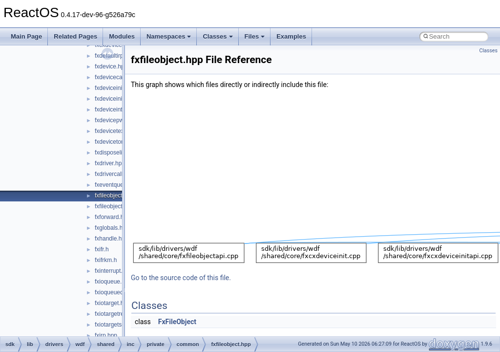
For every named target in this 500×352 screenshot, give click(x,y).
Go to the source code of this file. (181, 278)
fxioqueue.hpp (113, 281)
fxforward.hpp (112, 217)
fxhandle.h (108, 238)
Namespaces (168, 36)
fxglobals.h (109, 227)
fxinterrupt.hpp (113, 270)
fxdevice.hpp (111, 66)
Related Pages (75, 36)
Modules (122, 36)
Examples (291, 36)
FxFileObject (177, 322)
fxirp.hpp (106, 335)
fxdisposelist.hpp (116, 152)
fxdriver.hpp (110, 163)
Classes (217, 36)
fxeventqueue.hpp (118, 184)
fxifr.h (102, 249)
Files (255, 36)
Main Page (26, 36)
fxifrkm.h (106, 260)
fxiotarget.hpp (112, 303)
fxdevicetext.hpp (116, 131)
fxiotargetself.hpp (117, 324)
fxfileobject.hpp (114, 195)
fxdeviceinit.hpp (115, 88)
